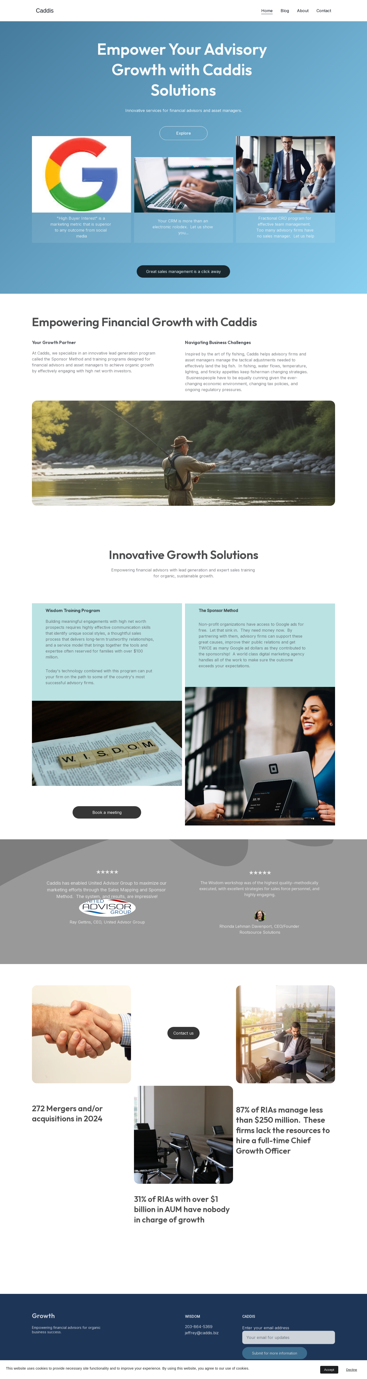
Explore (183, 134)
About (303, 10)
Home (267, 10)
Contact (323, 10)
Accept (329, 1370)
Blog (285, 10)
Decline (351, 1370)
